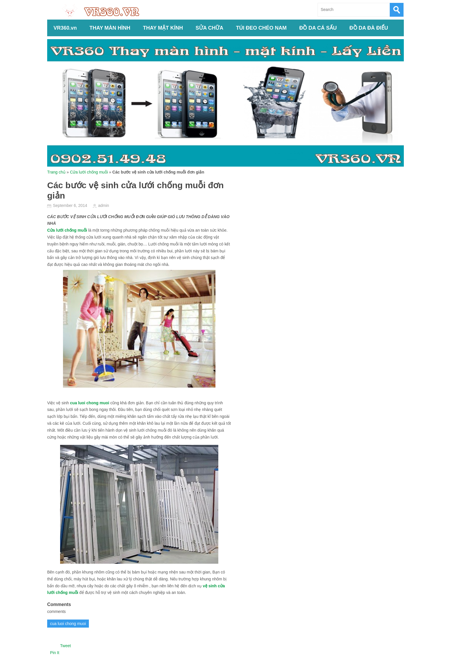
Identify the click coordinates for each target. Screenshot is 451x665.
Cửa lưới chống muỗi (89, 172)
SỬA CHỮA (209, 28)
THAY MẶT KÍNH (163, 28)
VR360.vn (65, 28)
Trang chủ (56, 172)
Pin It (54, 652)
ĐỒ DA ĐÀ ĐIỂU (368, 28)
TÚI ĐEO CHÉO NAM (261, 28)
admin (103, 205)
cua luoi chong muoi (89, 403)
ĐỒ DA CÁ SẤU (318, 28)
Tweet (65, 645)
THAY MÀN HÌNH (109, 28)
